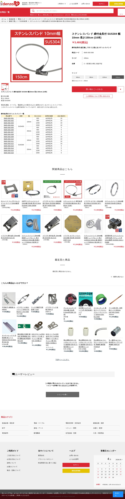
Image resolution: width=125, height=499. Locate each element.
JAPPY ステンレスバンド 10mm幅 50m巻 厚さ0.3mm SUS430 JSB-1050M (31, 203)
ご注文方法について (14, 455)
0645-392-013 (9, 146)
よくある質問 (73, 3)
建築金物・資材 (98, 423)
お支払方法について (14, 459)
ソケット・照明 (71, 428)
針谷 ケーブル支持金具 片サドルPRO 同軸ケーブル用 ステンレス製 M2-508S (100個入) (52, 338)
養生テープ (33, 14)
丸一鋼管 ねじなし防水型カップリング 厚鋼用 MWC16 (115, 342)
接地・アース (38, 428)
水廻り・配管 (97, 428)
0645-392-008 (9, 134)
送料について (11, 463)
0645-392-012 (9, 143)
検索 (33, 11)
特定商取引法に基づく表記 (47, 463)
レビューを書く (62, 394)
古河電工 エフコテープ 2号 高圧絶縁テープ (86, 310)
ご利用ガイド (62, 3)
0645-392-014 (9, 148)
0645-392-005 (9, 127)
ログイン (102, 4)
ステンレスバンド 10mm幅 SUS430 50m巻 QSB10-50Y (114, 203)
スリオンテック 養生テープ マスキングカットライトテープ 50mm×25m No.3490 (100, 312)
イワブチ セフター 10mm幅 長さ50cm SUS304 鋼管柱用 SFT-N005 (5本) (52, 203)
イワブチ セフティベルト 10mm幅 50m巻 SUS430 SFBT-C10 (72, 238)
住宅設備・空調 (71, 433)
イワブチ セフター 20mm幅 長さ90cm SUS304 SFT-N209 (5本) (93, 203)
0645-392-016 (9, 153)
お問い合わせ (85, 3)
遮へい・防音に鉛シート (45, 14)
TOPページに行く (62, 360)
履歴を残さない (118, 277)
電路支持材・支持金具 (73, 423)
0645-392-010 (9, 139)
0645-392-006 (9, 130)
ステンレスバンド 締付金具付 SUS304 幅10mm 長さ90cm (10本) (72, 203)
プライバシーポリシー (45, 459)
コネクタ (67, 14)
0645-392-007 (9, 132)
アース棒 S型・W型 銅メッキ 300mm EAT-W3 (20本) (115, 310)
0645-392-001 (9, 118)
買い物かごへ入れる (94, 89)
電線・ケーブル (39, 423)
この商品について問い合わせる (98, 96)
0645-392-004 (9, 125)
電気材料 (5, 433)
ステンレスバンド (58, 14)
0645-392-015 (9, 150)
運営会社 (41, 455)
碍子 (3, 428)
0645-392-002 (9, 120)
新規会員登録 (118, 4)
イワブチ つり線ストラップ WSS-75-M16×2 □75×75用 (23, 310)
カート (121, 14)
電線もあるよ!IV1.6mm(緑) (79, 14)
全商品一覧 (5, 12)
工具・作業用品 (98, 433)
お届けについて (12, 466)
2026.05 (118, 459)
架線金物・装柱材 (8, 423)
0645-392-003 (9, 123)
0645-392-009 (9, 137)
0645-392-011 (9, 141)
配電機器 (37, 433)
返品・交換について (14, 470)
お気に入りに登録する (121, 89)
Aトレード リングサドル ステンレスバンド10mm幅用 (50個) (10, 203)
